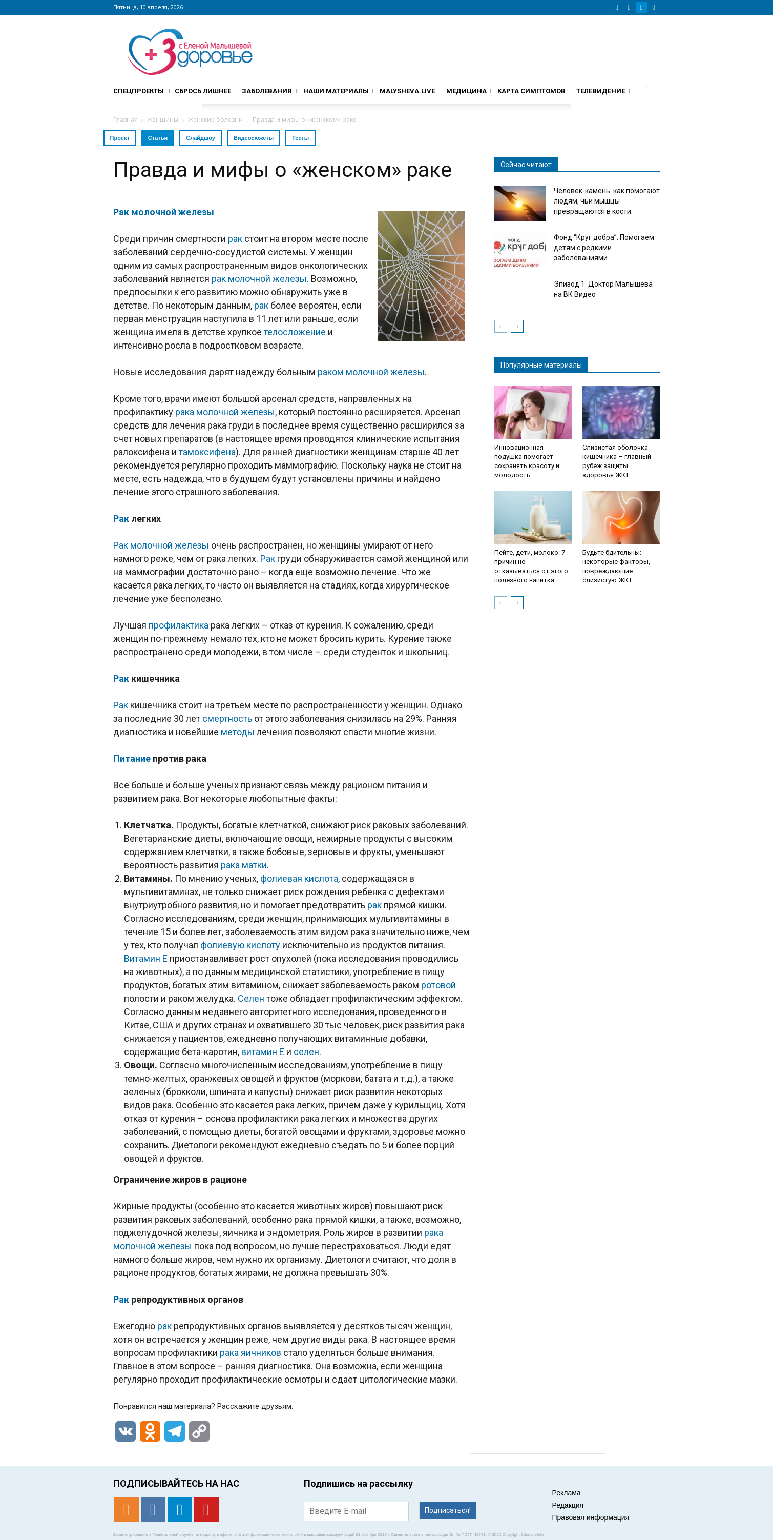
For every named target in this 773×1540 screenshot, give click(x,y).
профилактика (178, 625)
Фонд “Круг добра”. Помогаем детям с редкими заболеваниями (604, 247)
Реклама (566, 1493)
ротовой (438, 985)
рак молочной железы (259, 278)
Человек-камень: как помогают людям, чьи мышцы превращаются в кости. (607, 201)
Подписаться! (448, 1510)
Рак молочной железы (163, 212)
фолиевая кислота (299, 878)
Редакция (568, 1505)
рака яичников (250, 1352)
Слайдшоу (200, 138)
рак (235, 238)
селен (306, 1051)
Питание (132, 758)
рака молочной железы (225, 412)
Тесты (300, 138)
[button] (648, 86)
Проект (120, 138)
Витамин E (146, 958)
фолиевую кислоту (240, 945)
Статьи (158, 138)
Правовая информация (591, 1517)
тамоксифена (207, 452)
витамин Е (262, 1051)
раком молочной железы (371, 372)
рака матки (244, 865)
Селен (251, 998)
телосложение (295, 332)
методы (238, 731)
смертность (227, 718)
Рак (121, 518)
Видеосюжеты (254, 138)
